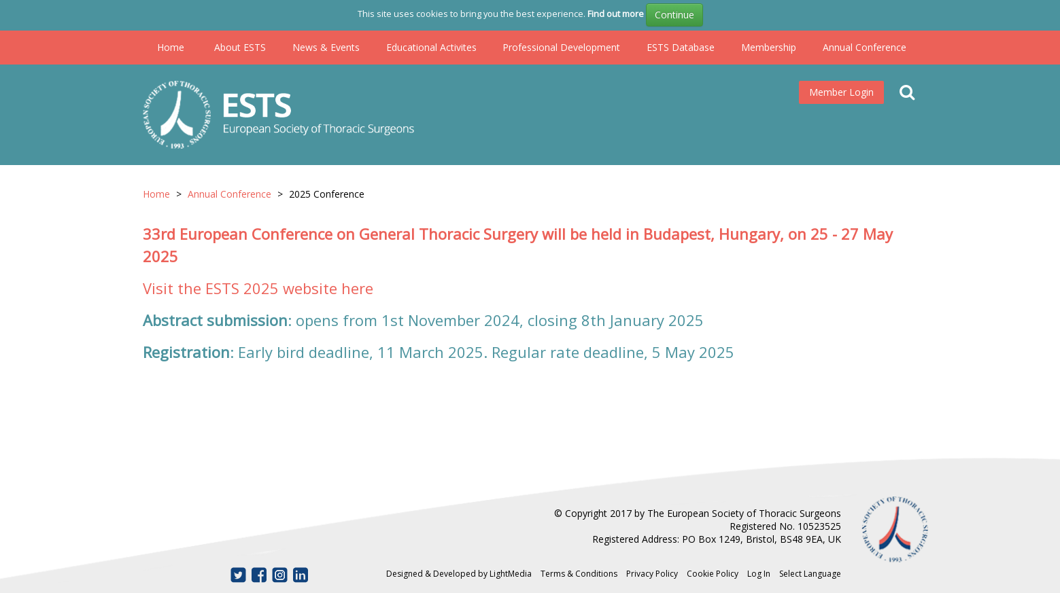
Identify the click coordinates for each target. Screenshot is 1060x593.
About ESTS (240, 47)
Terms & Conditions (579, 573)
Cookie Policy (712, 573)
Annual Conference (864, 47)
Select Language (810, 573)
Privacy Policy (652, 573)
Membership (768, 47)
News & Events (326, 47)
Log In (758, 573)
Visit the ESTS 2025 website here (258, 288)
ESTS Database (681, 47)
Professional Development (561, 47)
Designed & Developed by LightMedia (459, 573)
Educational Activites (431, 47)
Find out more (615, 13)
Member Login (841, 92)
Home (170, 47)
